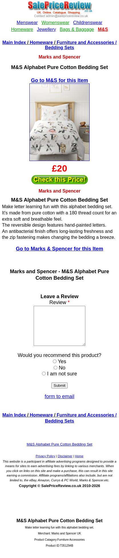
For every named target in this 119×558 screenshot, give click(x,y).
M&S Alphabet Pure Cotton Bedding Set (59, 452)
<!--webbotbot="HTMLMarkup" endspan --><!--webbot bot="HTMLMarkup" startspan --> (59, 19)
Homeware (41, 42)
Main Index (14, 42)
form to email (59, 404)
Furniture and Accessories (85, 42)
